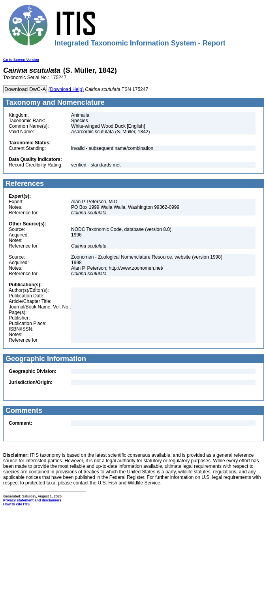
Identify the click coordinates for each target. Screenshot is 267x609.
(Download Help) (66, 89)
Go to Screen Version (21, 60)
